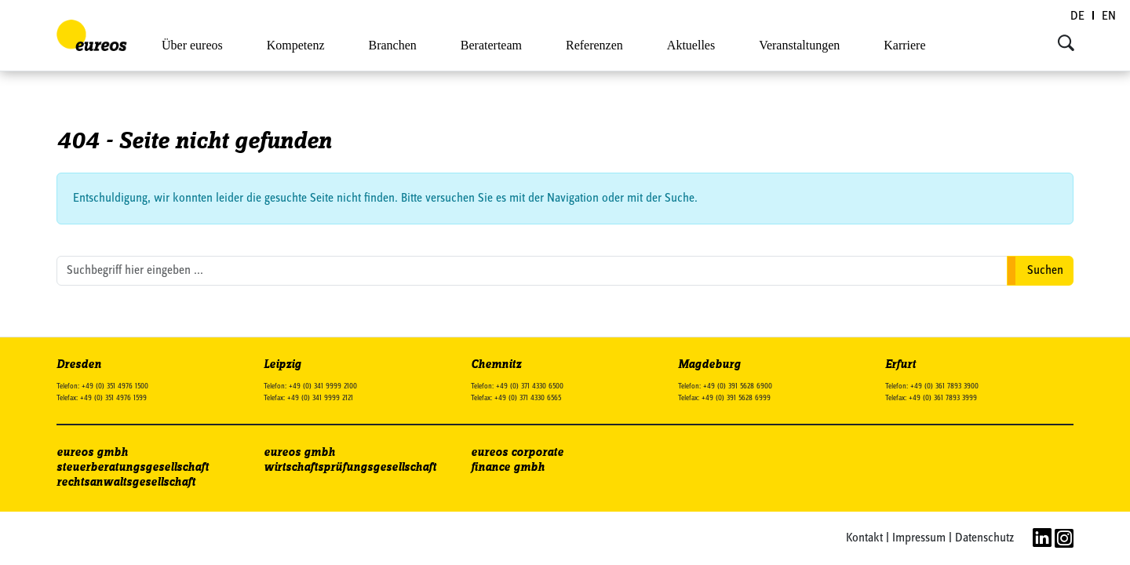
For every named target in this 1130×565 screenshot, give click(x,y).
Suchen (1045, 271)
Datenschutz (984, 538)
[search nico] (532, 271)
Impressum (919, 538)
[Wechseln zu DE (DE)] (1078, 16)
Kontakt (864, 538)
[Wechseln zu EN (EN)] (1109, 16)
